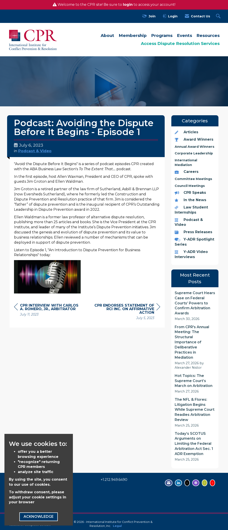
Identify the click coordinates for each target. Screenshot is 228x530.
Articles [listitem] (186, 132)
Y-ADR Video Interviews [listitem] (191, 254)
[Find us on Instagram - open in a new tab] (195, 482)
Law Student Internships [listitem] (191, 209)
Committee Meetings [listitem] (193, 179)
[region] (127, 312)
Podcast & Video (35, 151)
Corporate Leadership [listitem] (194, 153)
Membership (133, 35)
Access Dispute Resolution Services (180, 43)
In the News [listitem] (190, 200)
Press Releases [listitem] (193, 232)
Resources (208, 35)
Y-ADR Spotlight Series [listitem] (194, 242)
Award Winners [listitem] (194, 139)
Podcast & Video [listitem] (189, 222)
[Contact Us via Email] (168, 482)
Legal (117, 526)
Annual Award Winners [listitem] (194, 147)
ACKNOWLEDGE (39, 516)
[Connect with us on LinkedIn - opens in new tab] (178, 482)
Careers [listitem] (186, 172)
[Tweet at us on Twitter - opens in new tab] (187, 482)
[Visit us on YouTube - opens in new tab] (212, 482)
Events (184, 35)
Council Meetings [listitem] (190, 186)
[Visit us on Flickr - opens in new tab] (204, 482)
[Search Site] (219, 16)
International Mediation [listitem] (186, 162)
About (107, 35)
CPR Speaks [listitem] (190, 192)
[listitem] (195, 306)
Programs (161, 35)
